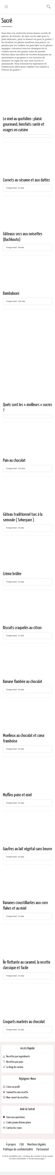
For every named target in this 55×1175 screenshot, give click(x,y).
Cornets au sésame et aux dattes (26, 180)
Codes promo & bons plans (18, 1122)
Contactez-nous (14, 1128)
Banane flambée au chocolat (22, 681)
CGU (22, 1144)
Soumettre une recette (17, 1092)
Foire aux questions (15, 1117)
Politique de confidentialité (18, 1149)
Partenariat (42, 1149)
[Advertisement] (27, 339)
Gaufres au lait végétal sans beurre (27, 849)
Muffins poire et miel (17, 795)
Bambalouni (11, 293)
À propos (11, 1144)
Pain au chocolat (14, 460)
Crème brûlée (12, 574)
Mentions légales (36, 1144)
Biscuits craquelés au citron (22, 628)
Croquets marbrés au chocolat (24, 1022)
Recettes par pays (14, 1061)
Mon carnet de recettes (17, 1097)
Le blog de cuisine (14, 1067)
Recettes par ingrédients (18, 1056)
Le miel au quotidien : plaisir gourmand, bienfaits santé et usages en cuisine (23, 124)
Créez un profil (13, 1086)
